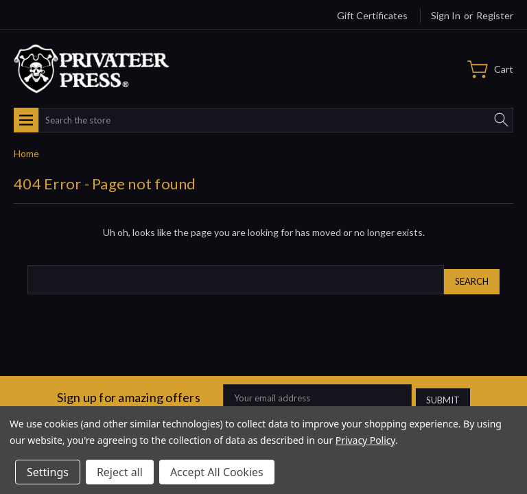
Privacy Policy (365, 440)
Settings (48, 472)
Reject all (120, 472)
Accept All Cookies (217, 472)
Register (494, 15)
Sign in (445, 15)
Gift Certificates (372, 15)
